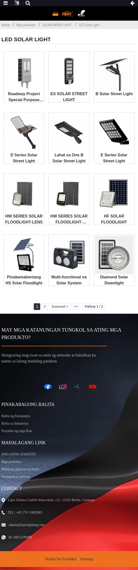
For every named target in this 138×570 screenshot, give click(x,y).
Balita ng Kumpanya (15, 416)
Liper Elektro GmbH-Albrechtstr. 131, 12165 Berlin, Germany (51, 500)
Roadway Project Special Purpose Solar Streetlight (24, 100)
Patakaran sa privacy (15, 477)
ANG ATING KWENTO (18, 454)
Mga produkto (25, 25)
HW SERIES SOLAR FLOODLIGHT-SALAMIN (69, 222)
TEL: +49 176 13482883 (25, 512)
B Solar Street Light (114, 94)
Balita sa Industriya (15, 423)
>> (76, 306)
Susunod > (59, 306)
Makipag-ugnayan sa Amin (20, 469)
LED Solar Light (89, 25)
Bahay (5, 25)
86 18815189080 (20, 537)
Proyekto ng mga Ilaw (16, 431)
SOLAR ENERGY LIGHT (56, 25)
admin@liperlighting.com (27, 525)
